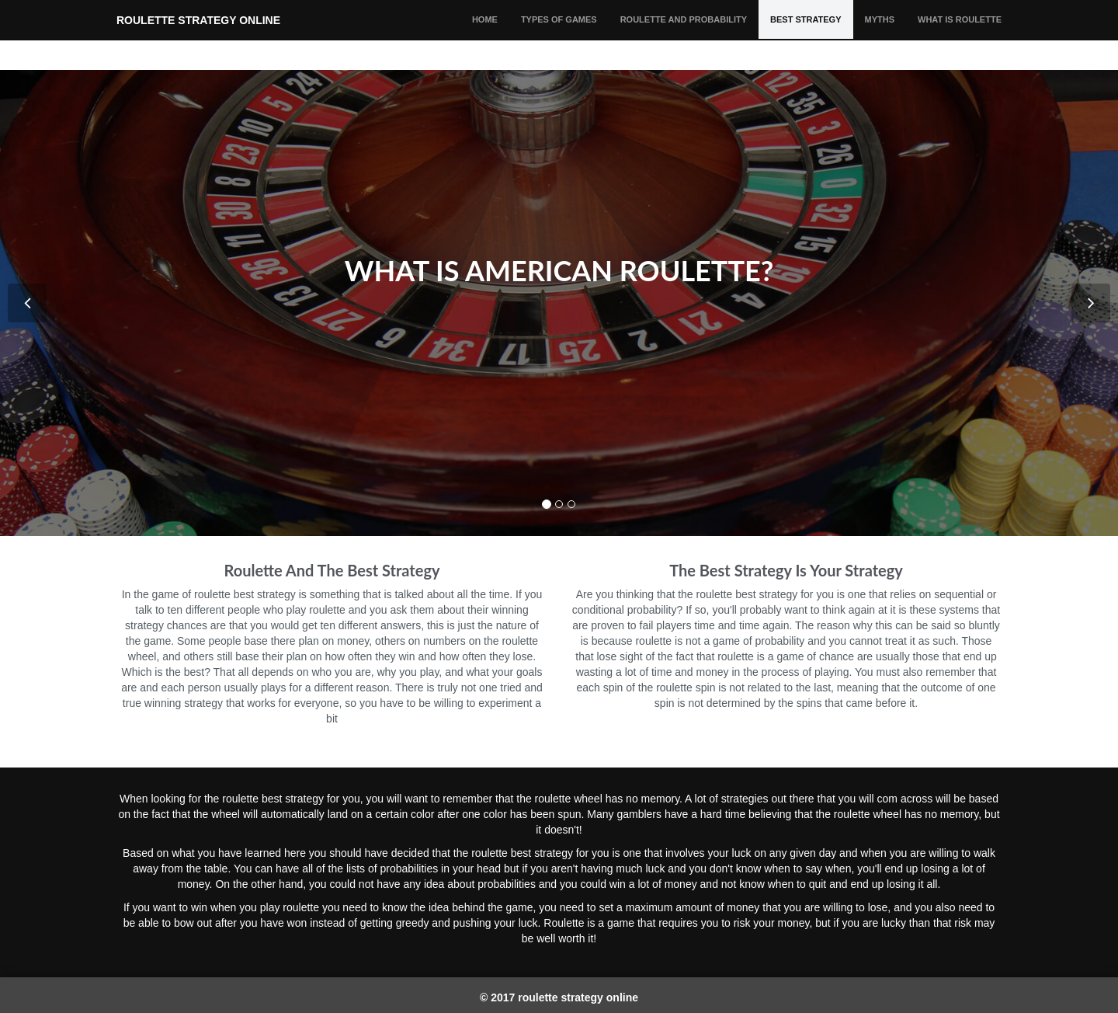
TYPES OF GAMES (559, 35)
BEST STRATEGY (805, 35)
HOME (485, 35)
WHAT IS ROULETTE (960, 35)
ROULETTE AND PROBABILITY (683, 35)
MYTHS (880, 35)
